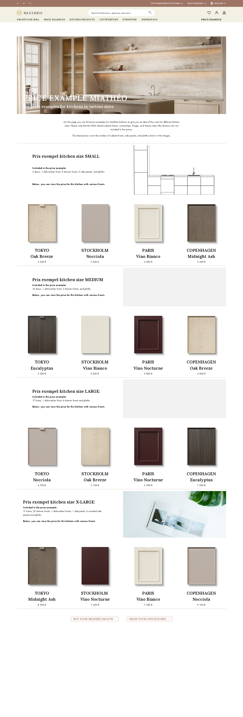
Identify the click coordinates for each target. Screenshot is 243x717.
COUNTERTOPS (108, 19)
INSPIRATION (149, 19)
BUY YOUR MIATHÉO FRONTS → (94, 619)
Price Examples (54, 19)
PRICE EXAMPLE (211, 19)
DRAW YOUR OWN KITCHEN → (149, 619)
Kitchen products (82, 19)
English (220, 3)
